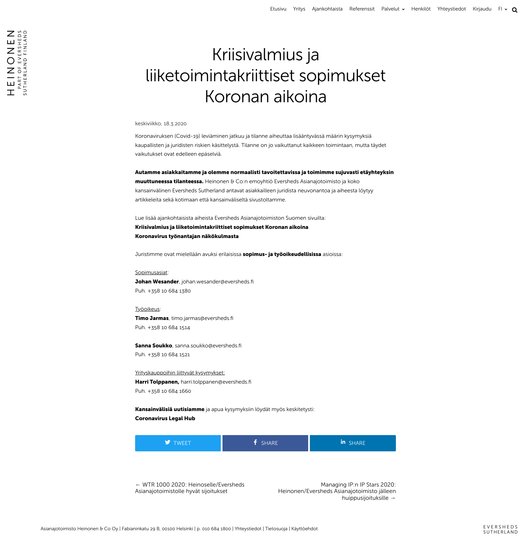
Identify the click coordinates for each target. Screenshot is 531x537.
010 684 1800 (216, 529)
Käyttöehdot (304, 529)
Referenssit (362, 9)
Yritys (299, 9)
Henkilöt (421, 9)
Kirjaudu (482, 9)
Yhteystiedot (452, 9)
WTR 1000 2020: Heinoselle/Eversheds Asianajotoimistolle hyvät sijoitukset (190, 488)
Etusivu (278, 9)
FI (500, 9)
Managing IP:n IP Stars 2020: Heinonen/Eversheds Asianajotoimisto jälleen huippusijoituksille (337, 491)
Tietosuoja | (278, 529)
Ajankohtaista (327, 9)
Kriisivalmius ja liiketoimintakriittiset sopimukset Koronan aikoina (222, 227)
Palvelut (390, 9)
